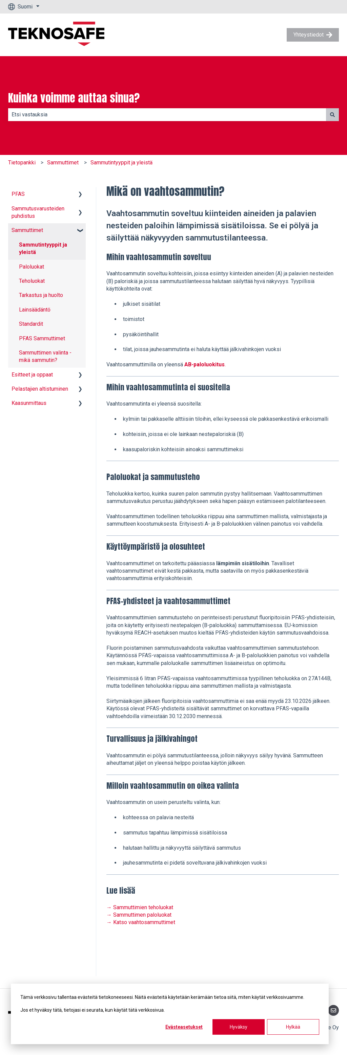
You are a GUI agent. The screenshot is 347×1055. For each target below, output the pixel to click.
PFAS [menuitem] (18, 194)
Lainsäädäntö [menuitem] (34, 309)
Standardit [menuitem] (31, 324)
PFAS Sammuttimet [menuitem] (42, 338)
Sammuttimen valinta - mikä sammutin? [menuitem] (45, 356)
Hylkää (293, 1027)
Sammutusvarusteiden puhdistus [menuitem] (38, 212)
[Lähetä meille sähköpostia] (333, 1010)
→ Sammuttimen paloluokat (138, 915)
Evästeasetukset (184, 1027)
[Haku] (332, 114)
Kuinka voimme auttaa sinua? (74, 98)
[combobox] (167, 114)
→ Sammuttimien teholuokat (139, 907)
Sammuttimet (63, 162)
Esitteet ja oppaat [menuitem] (32, 374)
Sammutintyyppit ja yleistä (121, 162)
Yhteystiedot (312, 34)
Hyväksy (238, 1027)
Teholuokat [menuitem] (32, 281)
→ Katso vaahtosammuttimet (140, 922)
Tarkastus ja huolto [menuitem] (41, 295)
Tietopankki (22, 162)
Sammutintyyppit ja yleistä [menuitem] (43, 248)
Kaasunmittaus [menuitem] (29, 403)
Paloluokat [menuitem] (31, 266)
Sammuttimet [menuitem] (27, 230)
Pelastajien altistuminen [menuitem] (40, 389)
